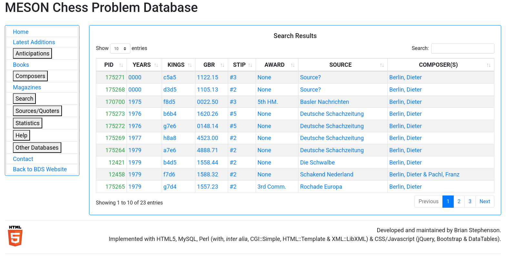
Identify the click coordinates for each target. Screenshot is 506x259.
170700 (115, 101)
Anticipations (32, 53)
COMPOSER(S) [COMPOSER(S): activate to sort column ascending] (438, 64)
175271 (115, 77)
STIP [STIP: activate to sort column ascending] (239, 64)
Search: (453, 49)
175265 (115, 186)
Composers (30, 76)
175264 (115, 150)
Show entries (121, 49)
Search (24, 98)
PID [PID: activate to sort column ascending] (109, 64)
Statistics (27, 123)
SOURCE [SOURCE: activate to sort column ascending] (340, 64)
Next (485, 201)
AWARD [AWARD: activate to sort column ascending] (275, 64)
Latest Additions (34, 42)
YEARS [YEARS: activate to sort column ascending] (142, 64)
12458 (117, 174)
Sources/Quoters (37, 110)
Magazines (27, 87)
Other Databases (37, 147)
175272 (115, 126)
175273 (115, 113)
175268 (115, 89)
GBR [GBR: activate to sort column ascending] (209, 64)
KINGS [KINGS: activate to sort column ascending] (176, 64)
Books (21, 64)
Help (21, 135)
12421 (117, 162)
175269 (115, 137)
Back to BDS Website (40, 169)
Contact (23, 158)
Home (20, 31)
